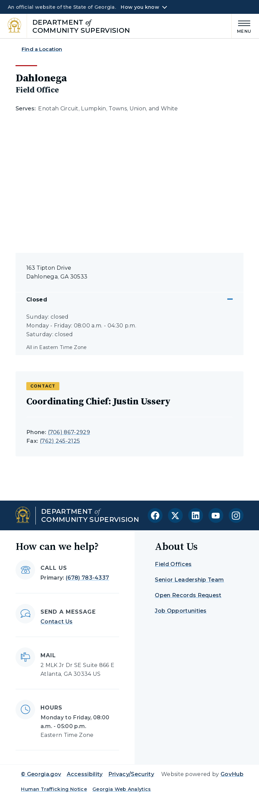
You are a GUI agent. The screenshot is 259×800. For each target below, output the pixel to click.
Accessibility (85, 774)
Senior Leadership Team (189, 580)
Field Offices (173, 564)
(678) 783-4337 (87, 578)
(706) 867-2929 (69, 432)
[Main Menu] (241, 26)
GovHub (232, 774)
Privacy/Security (131, 774)
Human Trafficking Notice (54, 789)
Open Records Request (188, 595)
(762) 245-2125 (60, 441)
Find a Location (42, 49)
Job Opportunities (180, 611)
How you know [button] (140, 7)
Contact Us (56, 621)
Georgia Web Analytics (121, 789)
